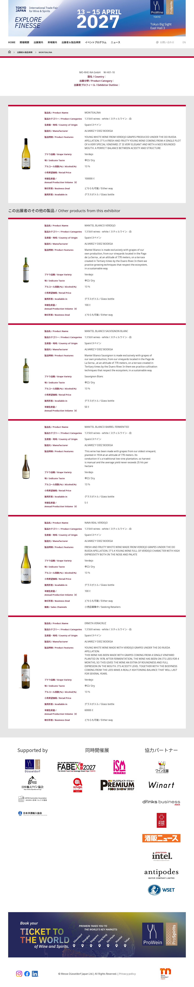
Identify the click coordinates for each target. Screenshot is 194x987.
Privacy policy (127, 973)
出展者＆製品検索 (71, 42)
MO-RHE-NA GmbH (90, 72)
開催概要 (24, 42)
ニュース (115, 42)
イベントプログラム (95, 42)
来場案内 (52, 42)
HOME (11, 42)
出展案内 (38, 42)
